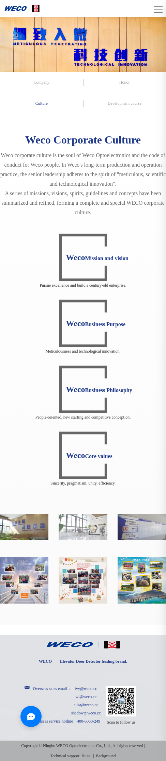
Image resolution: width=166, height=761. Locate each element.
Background (106, 756)
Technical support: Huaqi (70, 756)
